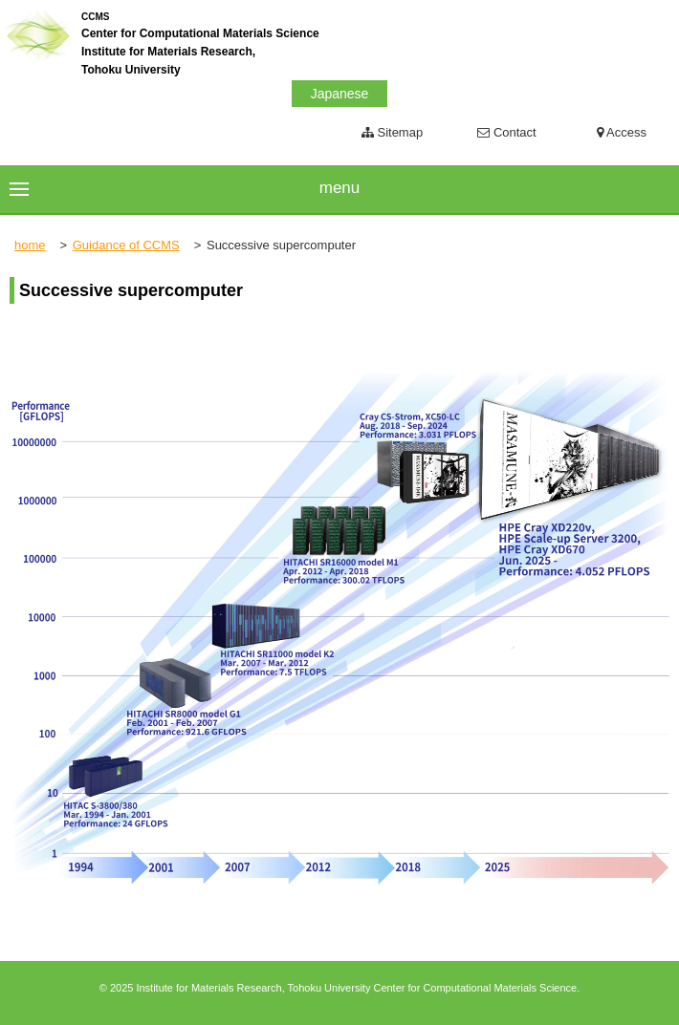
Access (621, 132)
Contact (506, 132)
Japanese (340, 93)
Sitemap (392, 132)
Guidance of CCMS (126, 245)
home (30, 245)
